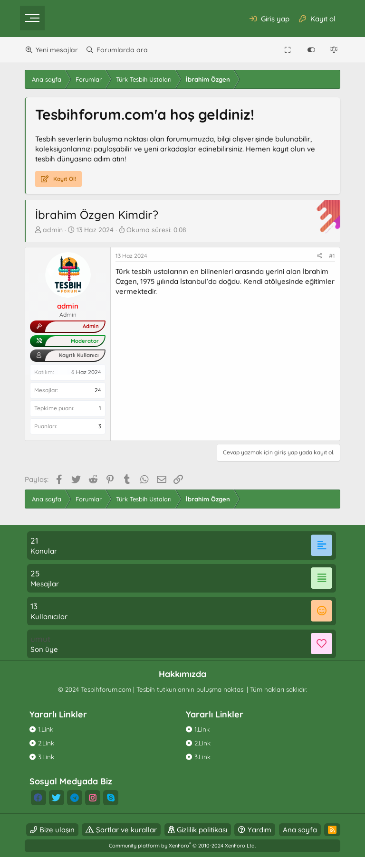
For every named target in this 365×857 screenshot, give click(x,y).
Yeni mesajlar (57, 50)
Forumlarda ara (122, 50)
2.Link (46, 743)
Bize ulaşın (57, 829)
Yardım (259, 829)
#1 (332, 255)
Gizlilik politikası (202, 829)
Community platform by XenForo (182, 845)
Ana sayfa (300, 829)
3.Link (46, 757)
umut (40, 639)
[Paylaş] (320, 256)
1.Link (45, 729)
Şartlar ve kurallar (126, 829)
